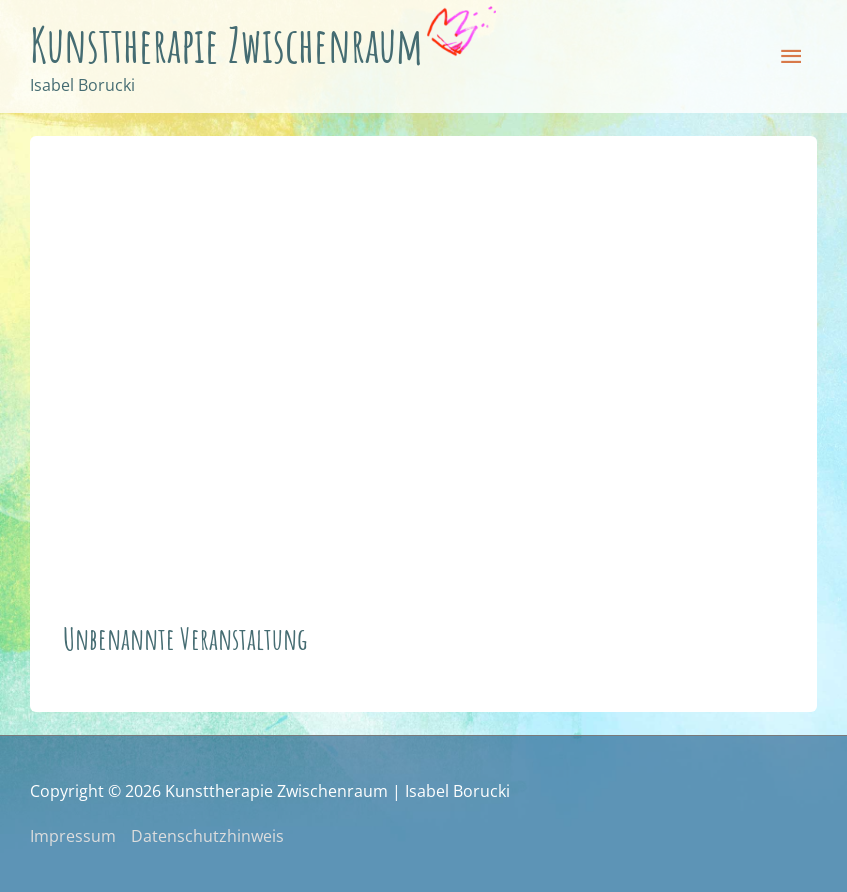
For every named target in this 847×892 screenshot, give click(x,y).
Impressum (73, 836)
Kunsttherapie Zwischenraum (226, 44)
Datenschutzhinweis (207, 836)
